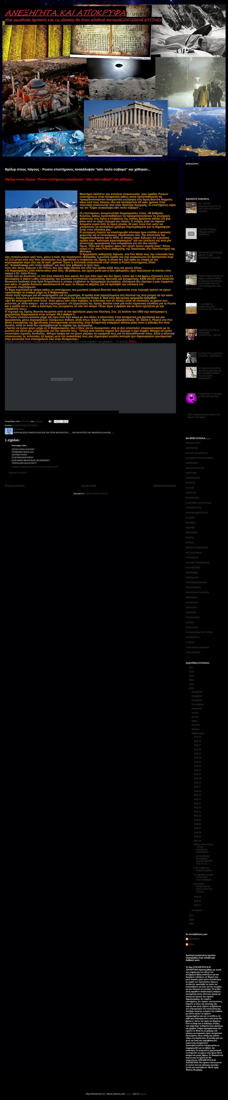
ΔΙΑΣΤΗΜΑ (191, 473)
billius (191, 944)
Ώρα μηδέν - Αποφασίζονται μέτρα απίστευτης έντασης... (203, 888)
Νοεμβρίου (197, 696)
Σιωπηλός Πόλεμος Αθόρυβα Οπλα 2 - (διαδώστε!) (207, 232)
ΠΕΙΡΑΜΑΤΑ (192, 597)
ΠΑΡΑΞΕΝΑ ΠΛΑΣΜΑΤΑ (197, 592)
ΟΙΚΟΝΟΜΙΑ (192, 572)
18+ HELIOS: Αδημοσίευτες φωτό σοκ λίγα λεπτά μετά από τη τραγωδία (209, 207)
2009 (191, 924)
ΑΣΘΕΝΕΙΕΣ (192, 463)
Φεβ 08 (198, 824)
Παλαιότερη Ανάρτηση (164, 485)
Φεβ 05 (198, 836)
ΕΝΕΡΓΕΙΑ (191, 493)
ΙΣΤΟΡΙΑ (190, 537)
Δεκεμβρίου (197, 692)
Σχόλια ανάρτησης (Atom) (96, 493)
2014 (191, 680)
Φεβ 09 (198, 820)
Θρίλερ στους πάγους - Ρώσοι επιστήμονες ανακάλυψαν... (204, 848)
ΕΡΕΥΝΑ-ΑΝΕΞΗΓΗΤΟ (197, 512)
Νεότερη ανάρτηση (14, 485)
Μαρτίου (196, 729)
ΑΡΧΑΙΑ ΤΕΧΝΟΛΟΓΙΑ (196, 453)
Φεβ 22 (198, 766)
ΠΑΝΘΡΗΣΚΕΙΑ (193, 587)
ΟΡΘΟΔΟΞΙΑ (192, 577)
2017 (191, 667)
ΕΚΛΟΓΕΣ (190, 483)
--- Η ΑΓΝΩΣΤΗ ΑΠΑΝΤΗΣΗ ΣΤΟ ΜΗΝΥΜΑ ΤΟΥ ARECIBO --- (210, 308)
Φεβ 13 (198, 803)
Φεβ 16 (198, 791)
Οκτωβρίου (197, 700)
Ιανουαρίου (197, 910)
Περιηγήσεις (191, 607)
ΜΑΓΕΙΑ (189, 542)
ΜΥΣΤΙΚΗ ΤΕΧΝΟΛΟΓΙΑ (197, 562)
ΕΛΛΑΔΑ (190, 488)
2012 (191, 688)
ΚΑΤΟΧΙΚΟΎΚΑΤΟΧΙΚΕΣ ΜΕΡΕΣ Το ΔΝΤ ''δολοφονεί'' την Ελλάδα (210, 255)
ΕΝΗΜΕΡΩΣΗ (192, 498)
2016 (191, 671)
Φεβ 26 (198, 749)
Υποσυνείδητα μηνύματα (197, 647)
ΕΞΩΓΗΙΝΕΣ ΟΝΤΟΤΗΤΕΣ (198, 503)
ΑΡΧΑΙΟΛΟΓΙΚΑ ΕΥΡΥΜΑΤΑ (25, 425)
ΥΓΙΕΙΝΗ (190, 642)
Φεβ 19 (198, 778)
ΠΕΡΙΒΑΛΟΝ (192, 602)
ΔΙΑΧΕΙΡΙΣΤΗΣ (193, 478)
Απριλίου (196, 725)
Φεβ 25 (198, 753)
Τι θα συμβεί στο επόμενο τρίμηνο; (203, 869)
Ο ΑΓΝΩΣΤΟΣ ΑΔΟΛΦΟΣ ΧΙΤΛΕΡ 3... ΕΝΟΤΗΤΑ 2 (210, 354)
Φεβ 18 (198, 782)
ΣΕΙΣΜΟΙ (190, 622)
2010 (191, 919)
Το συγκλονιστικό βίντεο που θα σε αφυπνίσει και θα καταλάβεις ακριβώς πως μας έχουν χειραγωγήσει (209, 373)
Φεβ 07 (198, 828)
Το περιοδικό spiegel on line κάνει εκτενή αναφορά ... (203, 877)
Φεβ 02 (198, 901)
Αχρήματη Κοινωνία (195, 468)
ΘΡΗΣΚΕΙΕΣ (192, 532)
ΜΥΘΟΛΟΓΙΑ (192, 557)
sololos (128, 1094)
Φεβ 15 (198, 795)
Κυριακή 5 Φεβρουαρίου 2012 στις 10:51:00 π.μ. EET (35, 467)
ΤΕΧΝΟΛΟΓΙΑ (192, 637)
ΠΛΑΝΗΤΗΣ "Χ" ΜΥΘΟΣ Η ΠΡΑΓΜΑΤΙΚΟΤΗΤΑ (210, 395)
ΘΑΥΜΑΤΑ (191, 523)
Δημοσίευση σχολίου (18, 472)
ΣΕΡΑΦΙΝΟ (194, 939)
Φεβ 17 (198, 786)
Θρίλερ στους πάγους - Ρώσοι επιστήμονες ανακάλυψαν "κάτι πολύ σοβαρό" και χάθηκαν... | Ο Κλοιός (66, 341)
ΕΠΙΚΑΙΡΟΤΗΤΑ (193, 507)
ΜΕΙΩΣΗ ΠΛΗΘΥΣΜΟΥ (197, 547)
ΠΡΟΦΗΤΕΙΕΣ (193, 617)
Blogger (142, 1094)
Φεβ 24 (198, 757)
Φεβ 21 (198, 770)
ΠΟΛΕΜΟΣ (191, 612)
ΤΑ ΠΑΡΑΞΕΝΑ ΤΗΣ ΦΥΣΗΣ (199, 632)
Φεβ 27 (198, 745)
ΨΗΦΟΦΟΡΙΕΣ (193, 652)
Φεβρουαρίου (198, 733)
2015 (191, 676)
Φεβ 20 (198, 774)
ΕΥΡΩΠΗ (190, 517)
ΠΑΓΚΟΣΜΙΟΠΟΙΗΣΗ (196, 582)
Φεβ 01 (198, 905)
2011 (191, 915)
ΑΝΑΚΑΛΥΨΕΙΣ (193, 443)
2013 (191, 684)
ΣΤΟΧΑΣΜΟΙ (192, 627)
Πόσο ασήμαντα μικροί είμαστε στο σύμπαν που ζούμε (203, 415)
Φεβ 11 (198, 811)
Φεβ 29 (198, 737)
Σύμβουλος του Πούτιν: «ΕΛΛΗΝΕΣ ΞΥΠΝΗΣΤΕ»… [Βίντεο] (209, 332)
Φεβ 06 (198, 832)
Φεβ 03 (198, 896)
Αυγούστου (197, 708)
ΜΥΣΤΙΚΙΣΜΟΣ (193, 567)
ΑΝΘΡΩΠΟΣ (192, 448)
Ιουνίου (195, 717)
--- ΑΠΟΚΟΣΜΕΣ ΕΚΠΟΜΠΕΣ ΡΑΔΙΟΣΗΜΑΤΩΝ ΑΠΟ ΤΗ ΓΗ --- (203, 860)
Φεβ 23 (198, 762)
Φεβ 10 (198, 815)
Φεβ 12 (198, 807)
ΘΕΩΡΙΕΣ (190, 528)
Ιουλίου (195, 712)
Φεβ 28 (198, 741)
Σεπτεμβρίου (198, 704)
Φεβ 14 (198, 799)
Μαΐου (195, 721)
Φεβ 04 (198, 840)
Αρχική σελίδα (88, 485)
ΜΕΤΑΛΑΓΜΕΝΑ (194, 552)
